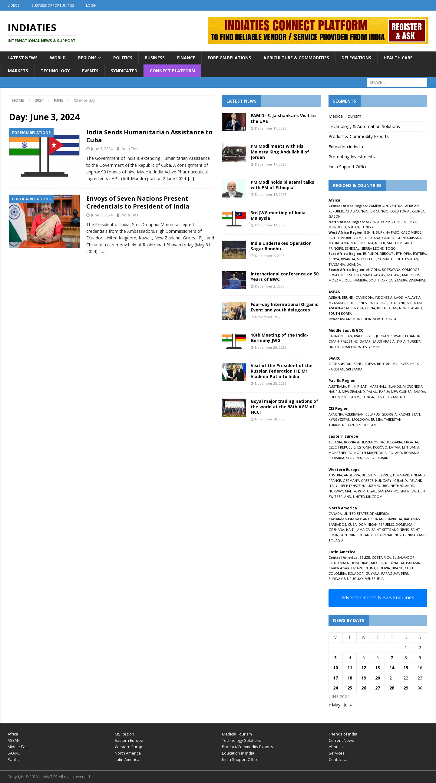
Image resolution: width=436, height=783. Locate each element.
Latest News (23, 58)
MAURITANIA (339, 243)
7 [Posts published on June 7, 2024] (392, 657)
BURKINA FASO (387, 232)
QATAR (365, 341)
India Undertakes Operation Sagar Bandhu (281, 246)
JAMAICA (363, 529)
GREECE (367, 480)
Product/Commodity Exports (247, 746)
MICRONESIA (413, 386)
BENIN (369, 232)
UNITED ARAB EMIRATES (348, 346)
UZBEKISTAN (366, 425)
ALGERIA (372, 221)
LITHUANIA (410, 447)
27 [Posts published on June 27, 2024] (377, 688)
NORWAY (336, 491)
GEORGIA (389, 414)
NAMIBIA (360, 280)
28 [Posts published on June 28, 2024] (391, 688)
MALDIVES (400, 363)
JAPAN (392, 308)
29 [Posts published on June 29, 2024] (405, 688)
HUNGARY (383, 480)
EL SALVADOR (404, 557)
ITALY (333, 485)
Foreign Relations (229, 58)
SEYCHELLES (366, 259)
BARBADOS (337, 524)
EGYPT (386, 221)
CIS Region (124, 734)
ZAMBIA (401, 280)
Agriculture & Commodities (296, 58)
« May (334, 705)
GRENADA (336, 529)
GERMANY (351, 480)
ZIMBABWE (417, 280)
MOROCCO (337, 227)
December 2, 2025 (269, 255)
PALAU (372, 391)
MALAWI (393, 275)
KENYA (334, 259)
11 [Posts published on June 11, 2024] (349, 667)
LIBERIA (400, 221)
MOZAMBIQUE (340, 280)
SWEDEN (418, 491)
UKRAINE (383, 458)
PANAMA (413, 563)
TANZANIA (337, 264)
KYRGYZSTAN (339, 419)
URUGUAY (355, 578)
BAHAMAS (412, 519)
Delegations (356, 58)
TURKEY (413, 341)
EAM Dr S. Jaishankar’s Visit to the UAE (283, 118)
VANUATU (398, 397)
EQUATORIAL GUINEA (407, 211)
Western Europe (130, 746)
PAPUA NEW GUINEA (395, 391)
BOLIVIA (383, 568)
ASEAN (335, 291)
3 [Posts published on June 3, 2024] (335, 657)
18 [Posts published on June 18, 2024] (349, 678)
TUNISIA (367, 227)
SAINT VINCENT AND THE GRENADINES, (370, 535)
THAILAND (397, 303)
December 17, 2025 (270, 128)
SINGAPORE (377, 303)
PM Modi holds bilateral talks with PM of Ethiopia (282, 184)
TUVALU (382, 397)
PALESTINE (349, 341)
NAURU (334, 391)
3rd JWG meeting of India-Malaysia (279, 215)
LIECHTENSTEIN (351, 485)
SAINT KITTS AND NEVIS (390, 529)
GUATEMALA (339, 563)
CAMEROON (378, 205)
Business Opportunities (52, 5)
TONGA (368, 397)
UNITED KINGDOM (367, 496)
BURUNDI (370, 253)
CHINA (370, 308)
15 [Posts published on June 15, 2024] (405, 667)
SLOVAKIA (336, 458)
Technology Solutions (241, 740)
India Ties (129, 148)
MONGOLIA (361, 319)
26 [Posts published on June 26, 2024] (363, 688)
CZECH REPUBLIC (342, 447)
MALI (354, 243)
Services (337, 753)
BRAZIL (397, 568)
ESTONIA (364, 447)
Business (155, 58)
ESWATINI (336, 275)
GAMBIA (360, 237)
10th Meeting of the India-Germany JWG (280, 337)
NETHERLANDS (402, 485)
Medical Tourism (345, 116)
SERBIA (369, 458)
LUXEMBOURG (377, 485)
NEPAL (415, 363)
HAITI (350, 529)
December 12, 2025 (270, 225)
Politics (122, 58)
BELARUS (372, 414)
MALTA (350, 491)
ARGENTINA (366, 568)
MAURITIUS (411, 275)
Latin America (127, 759)
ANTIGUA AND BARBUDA (382, 519)
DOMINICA (404, 524)
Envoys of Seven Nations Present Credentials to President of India (138, 202)
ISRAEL (369, 336)
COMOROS (410, 269)
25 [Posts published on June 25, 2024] (349, 688)
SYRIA (400, 341)
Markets (18, 71)
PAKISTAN (336, 369)
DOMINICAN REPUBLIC (376, 524)
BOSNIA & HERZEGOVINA (364, 442)
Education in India (346, 147)
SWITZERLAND (340, 496)
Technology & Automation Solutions (364, 126)
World (58, 58)
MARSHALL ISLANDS (385, 386)
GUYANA (372, 573)
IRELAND (415, 480)
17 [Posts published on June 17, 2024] (335, 678)
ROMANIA (411, 452)
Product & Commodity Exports (359, 136)
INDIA (381, 308)
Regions (87, 58)
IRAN (348, 336)
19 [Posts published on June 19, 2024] (363, 678)
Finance (186, 58)
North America (128, 753)
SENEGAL (352, 248)
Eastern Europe (129, 740)
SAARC (14, 753)
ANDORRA (352, 475)
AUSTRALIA (354, 308)
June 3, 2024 (102, 148)
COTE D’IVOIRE (340, 237)
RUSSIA (376, 419)
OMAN (334, 341)
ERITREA (419, 253)
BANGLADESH (364, 363)
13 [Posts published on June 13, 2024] (377, 667)
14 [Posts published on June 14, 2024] (391, 667)
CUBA (352, 524)
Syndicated (124, 71)
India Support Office (348, 166)
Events (90, 71)
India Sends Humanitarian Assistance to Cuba (149, 136)
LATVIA (394, 447)
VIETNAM (414, 303)
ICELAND (400, 480)
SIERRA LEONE (372, 248)
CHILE (409, 568)
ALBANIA (335, 442)
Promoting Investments (352, 157)
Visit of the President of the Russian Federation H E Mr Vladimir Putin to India (281, 371)
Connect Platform (172, 71)
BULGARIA (394, 442)
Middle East (18, 746)
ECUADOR (356, 573)
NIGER (380, 243)
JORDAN (382, 336)
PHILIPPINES (357, 303)
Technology (55, 71)
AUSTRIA (335, 475)
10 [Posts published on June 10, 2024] (335, 667)
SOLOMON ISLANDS (344, 397)
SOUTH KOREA (340, 313)
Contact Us (338, 759)
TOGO (390, 248)
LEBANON (413, 336)
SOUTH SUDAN (406, 259)
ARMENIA (336, 414)
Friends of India (343, 734)
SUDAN (353, 227)
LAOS (398, 297)
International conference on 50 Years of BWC (285, 276)
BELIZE (364, 557)
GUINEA (388, 237)
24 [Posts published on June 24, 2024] (335, 688)
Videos (13, 5)
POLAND (395, 452)
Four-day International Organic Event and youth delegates (284, 307)
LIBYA (412, 221)
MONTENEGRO (340, 452)
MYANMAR (337, 303)
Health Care (398, 58)
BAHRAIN (336, 336)
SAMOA (419, 391)
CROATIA (411, 442)
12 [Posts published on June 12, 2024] (363, 667)
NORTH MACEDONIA (370, 452)
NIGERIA (366, 243)
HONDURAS (360, 563)
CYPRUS (384, 475)
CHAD (350, 211)
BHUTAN (384, 363)
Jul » (348, 705)
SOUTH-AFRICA (381, 280)
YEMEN (374, 346)
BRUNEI (348, 297)
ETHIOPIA (403, 253)
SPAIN (405, 491)
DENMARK (401, 475)
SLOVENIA (354, 458)
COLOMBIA (337, 573)
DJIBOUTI (387, 253)
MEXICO (377, 563)
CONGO (362, 211)
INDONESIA (383, 297)
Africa (13, 734)
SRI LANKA (354, 369)
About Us (337, 746)
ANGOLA (373, 269)
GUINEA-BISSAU (408, 237)
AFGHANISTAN (340, 363)
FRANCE (335, 480)
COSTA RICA (381, 557)
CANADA (335, 513)
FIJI (350, 386)
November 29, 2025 (270, 316)
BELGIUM (369, 475)
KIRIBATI (361, 386)
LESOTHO (353, 275)
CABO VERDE (411, 232)
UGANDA (354, 264)
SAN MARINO (388, 491)
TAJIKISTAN (392, 419)
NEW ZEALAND (410, 308)
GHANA (374, 237)
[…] (191, 178)
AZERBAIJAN (354, 414)
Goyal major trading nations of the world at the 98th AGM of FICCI (284, 406)
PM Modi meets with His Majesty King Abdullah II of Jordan (280, 151)
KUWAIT (397, 336)
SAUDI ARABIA (383, 341)
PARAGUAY (390, 573)
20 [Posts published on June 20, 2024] (377, 678)
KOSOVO (380, 447)
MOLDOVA (360, 419)
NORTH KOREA (384, 319)
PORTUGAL (367, 491)
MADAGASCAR (374, 275)
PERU (405, 573)
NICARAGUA (394, 563)
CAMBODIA (364, 297)
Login (91, 5)
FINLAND (418, 475)
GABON (335, 216)
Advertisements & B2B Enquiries (377, 597)
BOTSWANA (391, 269)
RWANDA (348, 259)
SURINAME (337, 578)
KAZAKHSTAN (409, 414)
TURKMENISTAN (341, 425)
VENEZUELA (374, 578)
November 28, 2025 (270, 383)
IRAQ (358, 336)
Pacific (13, 759)
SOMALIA (385, 259)
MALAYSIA (413, 297)
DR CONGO (379, 211)
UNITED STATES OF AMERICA (366, 513)
